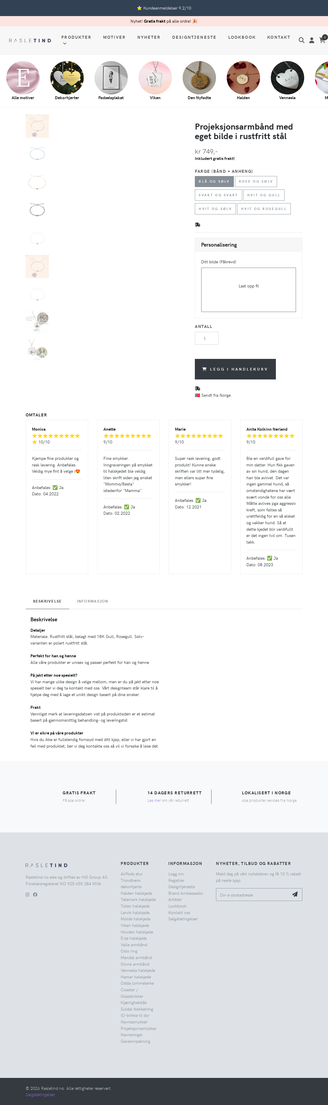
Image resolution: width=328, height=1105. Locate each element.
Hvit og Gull (264, 195)
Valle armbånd (134, 944)
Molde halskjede (135, 919)
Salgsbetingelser (183, 919)
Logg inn (176, 874)
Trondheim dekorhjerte (131, 883)
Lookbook (242, 37)
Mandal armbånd (136, 957)
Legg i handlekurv (235, 368)
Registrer (176, 880)
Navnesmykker (134, 1022)
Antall (203, 326)
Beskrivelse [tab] (47, 601)
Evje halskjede (134, 938)
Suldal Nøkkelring (137, 1009)
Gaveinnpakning (135, 1041)
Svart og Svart (218, 195)
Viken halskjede (135, 925)
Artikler (175, 899)
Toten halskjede (135, 906)
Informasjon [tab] (92, 601)
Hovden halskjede (137, 932)
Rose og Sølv (256, 181)
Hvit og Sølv (215, 208)
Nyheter (149, 37)
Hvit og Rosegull (264, 208)
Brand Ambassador (185, 893)
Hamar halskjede (136, 977)
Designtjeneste (194, 37)
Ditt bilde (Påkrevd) (218, 261)
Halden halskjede (136, 893)
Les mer (154, 800)
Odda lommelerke (137, 983)
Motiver (114, 37)
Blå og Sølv (214, 181)
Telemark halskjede (138, 899)
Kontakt (278, 37)
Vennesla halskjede (138, 970)
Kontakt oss (179, 912)
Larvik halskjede (135, 912)
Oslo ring (129, 951)
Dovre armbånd (135, 964)
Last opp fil (249, 286)
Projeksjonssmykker (138, 1028)
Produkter (76, 40)
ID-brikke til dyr (135, 1015)
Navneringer (132, 1034)
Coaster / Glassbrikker (132, 992)
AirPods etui (131, 874)
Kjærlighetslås (134, 1002)
